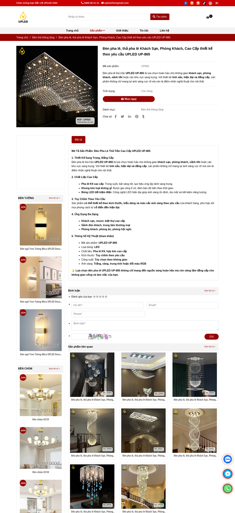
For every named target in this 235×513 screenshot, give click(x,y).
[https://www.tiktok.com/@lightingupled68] (205, 3)
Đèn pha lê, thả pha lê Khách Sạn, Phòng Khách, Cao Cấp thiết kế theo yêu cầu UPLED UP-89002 (92, 456)
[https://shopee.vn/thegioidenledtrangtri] (193, 3)
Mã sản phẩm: (111, 66)
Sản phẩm (97, 30)
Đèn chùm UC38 (40, 472)
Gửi (211, 336)
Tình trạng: (109, 91)
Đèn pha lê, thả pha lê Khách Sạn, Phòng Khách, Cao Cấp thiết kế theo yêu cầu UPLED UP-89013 (92, 400)
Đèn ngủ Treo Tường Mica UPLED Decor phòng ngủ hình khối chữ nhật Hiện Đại (40, 249)
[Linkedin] (129, 116)
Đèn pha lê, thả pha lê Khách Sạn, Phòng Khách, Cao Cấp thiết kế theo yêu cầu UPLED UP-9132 (143, 456)
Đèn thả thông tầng (152, 109)
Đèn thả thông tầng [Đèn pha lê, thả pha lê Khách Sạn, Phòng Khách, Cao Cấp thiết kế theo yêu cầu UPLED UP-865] (43, 37)
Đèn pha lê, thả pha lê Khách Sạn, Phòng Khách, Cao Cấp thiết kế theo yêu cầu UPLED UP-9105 (195, 456)
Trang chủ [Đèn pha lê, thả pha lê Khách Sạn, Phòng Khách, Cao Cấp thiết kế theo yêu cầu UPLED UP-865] (22, 37)
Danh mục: (109, 109)
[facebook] (187, 3)
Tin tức (144, 30)
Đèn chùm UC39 (40, 419)
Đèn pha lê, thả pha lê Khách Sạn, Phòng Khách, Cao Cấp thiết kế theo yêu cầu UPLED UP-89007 (143, 400)
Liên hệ (164, 30)
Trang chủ (72, 30)
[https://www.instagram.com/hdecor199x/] (212, 3)
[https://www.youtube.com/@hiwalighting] (217, 3)
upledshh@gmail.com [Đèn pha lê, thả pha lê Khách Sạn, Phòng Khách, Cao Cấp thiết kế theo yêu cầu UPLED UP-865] (115, 3)
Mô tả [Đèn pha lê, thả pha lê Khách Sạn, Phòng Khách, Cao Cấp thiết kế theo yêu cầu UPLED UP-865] (78, 139)
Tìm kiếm (160, 16)
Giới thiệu (122, 30)
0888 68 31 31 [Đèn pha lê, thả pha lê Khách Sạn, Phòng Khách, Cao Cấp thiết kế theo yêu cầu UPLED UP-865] (90, 3)
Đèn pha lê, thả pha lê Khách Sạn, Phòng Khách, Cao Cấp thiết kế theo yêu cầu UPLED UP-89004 (195, 400)
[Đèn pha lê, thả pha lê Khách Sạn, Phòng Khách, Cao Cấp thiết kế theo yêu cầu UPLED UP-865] (23, 17)
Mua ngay (129, 99)
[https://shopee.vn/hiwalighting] (199, 3)
